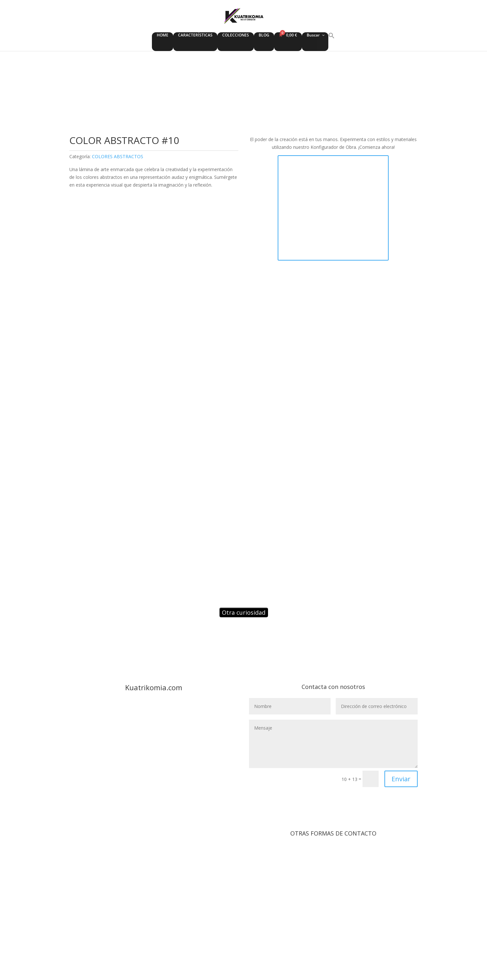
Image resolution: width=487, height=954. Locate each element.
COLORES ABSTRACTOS (117, 156)
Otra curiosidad (243, 612)
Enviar (401, 778)
